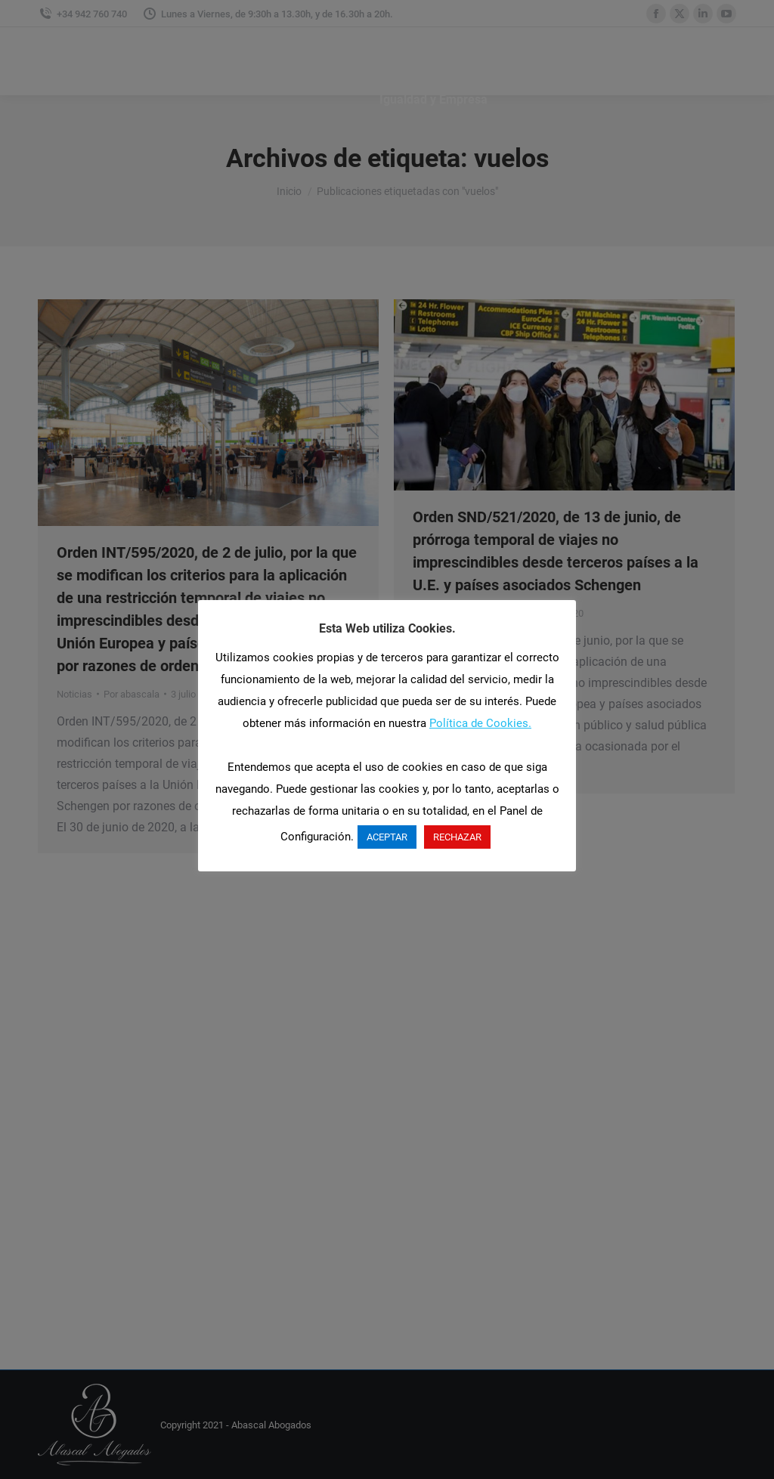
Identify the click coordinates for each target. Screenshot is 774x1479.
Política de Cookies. (480, 723)
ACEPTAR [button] (387, 837)
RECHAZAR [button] (457, 837)
